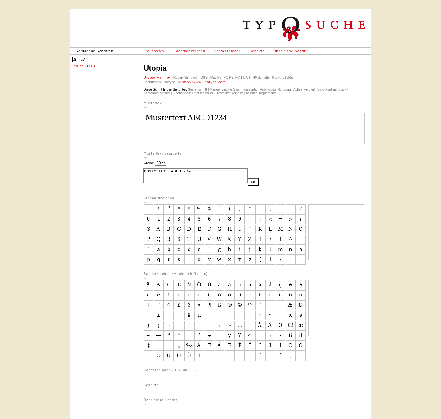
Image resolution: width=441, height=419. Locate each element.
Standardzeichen (189, 51)
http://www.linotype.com (204, 82)
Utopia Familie (158, 77)
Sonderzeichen (227, 51)
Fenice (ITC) (83, 66)
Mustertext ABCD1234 (202, 177)
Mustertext (156, 51)
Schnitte (257, 51)
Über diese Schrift (290, 51)
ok (265, 184)
